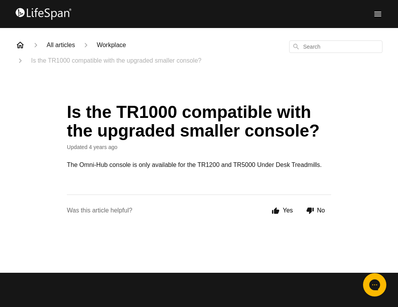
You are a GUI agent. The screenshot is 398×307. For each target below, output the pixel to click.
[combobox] (335, 46)
